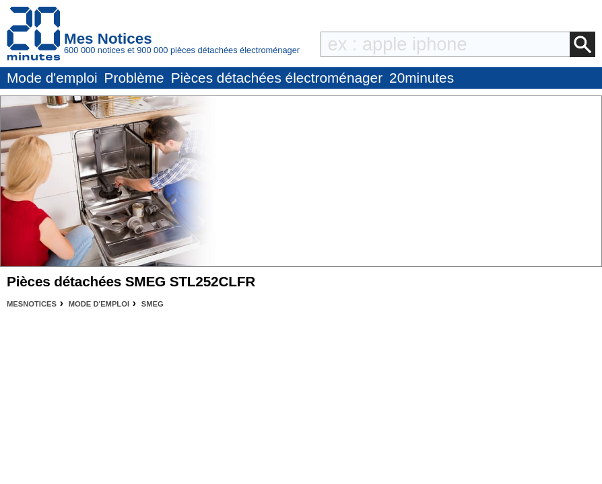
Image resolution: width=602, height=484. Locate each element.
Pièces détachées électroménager (276, 77)
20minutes (421, 77)
